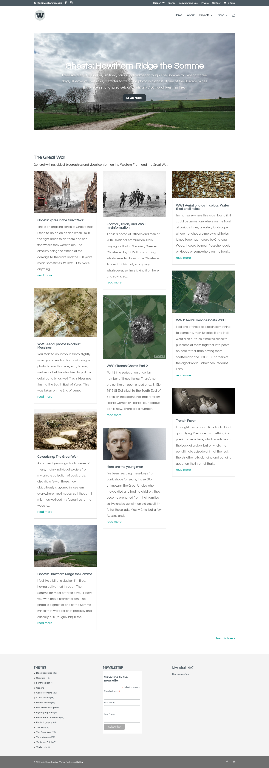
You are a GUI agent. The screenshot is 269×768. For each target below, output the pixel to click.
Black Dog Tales (44, 673)
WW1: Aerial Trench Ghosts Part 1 (201, 320)
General (40, 688)
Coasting (40, 678)
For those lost (43, 683)
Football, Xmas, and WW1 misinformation (126, 225)
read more (44, 275)
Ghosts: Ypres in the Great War (60, 220)
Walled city (41, 747)
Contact (216, 3)
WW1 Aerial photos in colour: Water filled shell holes (202, 207)
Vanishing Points (44, 742)
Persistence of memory (48, 717)
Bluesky (79, 762)
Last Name (109, 714)
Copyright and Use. (188, 3)
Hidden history (43, 703)
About (190, 15)
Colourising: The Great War (57, 457)
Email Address (112, 691)
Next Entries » (225, 638)
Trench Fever (186, 421)
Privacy (205, 3)
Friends (171, 3)
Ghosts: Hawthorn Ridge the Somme (134, 66)
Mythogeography (45, 712)
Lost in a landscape (46, 707)
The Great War (43, 732)
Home (178, 15)
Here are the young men (125, 467)
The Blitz (40, 727)
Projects (204, 15)
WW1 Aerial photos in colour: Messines (59, 345)
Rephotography (44, 722)
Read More (134, 98)
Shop (221, 15)
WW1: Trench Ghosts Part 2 (127, 366)
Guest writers (43, 697)
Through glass (43, 737)
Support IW (159, 3)
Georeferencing (44, 693)
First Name (109, 702)
